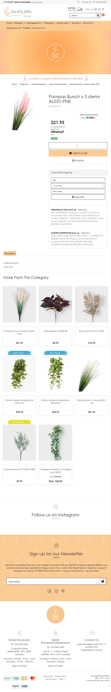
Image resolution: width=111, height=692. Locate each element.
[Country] (78, 185)
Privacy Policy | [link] (61, 676)
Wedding (49, 23)
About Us (88, 23)
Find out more (36, 2)
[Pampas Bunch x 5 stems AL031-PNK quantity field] (78, 145)
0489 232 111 (100, 644)
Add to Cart (78, 153)
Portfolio (26, 28)
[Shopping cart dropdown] (103, 15)
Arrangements (34, 23)
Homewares (63, 23)
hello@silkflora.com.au (92, 650)
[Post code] (78, 191)
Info (52, 134)
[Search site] (98, 15)
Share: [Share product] (88, 117)
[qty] (78, 180)
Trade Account (13, 28)
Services (77, 23)
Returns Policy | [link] (52, 679)
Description (9, 253)
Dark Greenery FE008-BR (55, 331)
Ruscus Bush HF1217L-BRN (91, 331)
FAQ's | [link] (62, 679)
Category (19, 23)
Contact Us (86, 2)
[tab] (9, 253)
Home (9, 23)
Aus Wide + (75, 8)
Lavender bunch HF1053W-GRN (19, 469)
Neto (108, 680)
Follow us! (89, 9)
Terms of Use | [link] (48, 676)
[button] (78, 160)
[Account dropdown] (79, 2)
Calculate (78, 197)
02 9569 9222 (100, 1)
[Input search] (82, 15)
